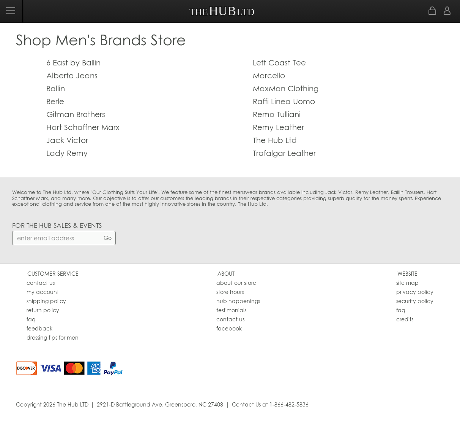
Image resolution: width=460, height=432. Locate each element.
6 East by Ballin (73, 62)
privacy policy (414, 292)
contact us (41, 283)
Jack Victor (67, 140)
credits (404, 319)
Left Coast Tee (279, 62)
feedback (39, 328)
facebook (229, 328)
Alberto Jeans (72, 75)
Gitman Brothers (75, 114)
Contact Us (246, 404)
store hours (230, 292)
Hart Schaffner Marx (83, 127)
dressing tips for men (53, 337)
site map (407, 283)
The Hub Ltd (275, 140)
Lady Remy (67, 153)
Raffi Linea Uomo (284, 101)
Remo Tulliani (277, 114)
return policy (43, 310)
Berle (55, 101)
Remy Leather (278, 127)
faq (31, 319)
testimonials (231, 310)
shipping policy (46, 301)
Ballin (55, 88)
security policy (414, 301)
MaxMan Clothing (285, 88)
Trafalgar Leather (284, 153)
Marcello (269, 75)
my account (43, 292)
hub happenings (238, 301)
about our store (236, 283)
